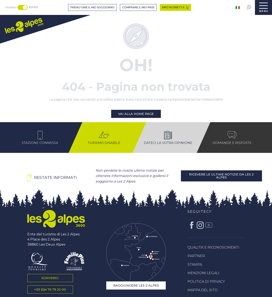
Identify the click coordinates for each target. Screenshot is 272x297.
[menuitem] (23, 25)
